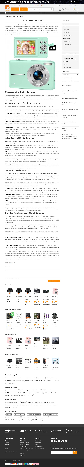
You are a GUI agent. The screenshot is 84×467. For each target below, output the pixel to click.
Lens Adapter (67, 32)
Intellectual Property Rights (26, 450)
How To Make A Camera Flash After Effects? (70, 110)
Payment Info (23, 446)
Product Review (68, 35)
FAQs (36, 444)
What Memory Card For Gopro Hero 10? (37, 367)
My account (38, 440)
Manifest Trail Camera (37, 321)
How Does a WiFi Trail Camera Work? (69, 123)
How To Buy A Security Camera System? (69, 129)
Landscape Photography (70, 58)
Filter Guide (66, 29)
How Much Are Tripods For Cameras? (46, 367)
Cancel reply (8, 264)
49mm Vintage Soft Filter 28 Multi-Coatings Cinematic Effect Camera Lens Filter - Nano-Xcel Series (9, 322)
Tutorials (65, 50)
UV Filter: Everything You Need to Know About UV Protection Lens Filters (69, 92)
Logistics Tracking (39, 448)
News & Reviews (66, 38)
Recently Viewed (59, 5)
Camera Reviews (67, 41)
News (65, 47)
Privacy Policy (23, 440)
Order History (38, 442)
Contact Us (7, 442)
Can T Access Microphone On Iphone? (28, 367)
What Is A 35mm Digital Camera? (9, 347)
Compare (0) (67, 5)
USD (75, 5)
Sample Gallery (67, 44)
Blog (10, 16)
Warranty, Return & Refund (26, 448)
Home (6, 16)
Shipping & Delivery (24, 444)
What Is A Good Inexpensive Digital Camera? (45, 347)
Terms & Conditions (24, 442)
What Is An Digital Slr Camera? (18, 347)
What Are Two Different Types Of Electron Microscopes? (55, 367)
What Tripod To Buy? (67, 85)
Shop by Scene (15, 9)
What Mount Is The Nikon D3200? (9, 367)
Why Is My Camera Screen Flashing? (18, 367)
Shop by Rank (24, 9)
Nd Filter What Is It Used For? (54, 347)
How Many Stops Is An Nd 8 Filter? (70, 98)
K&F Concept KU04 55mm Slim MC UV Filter (28, 322)
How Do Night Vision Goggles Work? (69, 103)
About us (7, 440)
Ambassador (23, 451)
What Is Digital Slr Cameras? (36, 345)
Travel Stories (67, 67)
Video (6, 448)
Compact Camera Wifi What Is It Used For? (28, 347)
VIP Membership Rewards (11, 451)
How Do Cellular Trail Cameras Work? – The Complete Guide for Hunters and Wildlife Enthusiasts (69, 136)
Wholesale (22, 455)
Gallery (6, 450)
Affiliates (22, 453)
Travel (65, 64)
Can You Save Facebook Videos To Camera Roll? (69, 116)
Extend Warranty (39, 446)
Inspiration (65, 61)
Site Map (7, 444)
